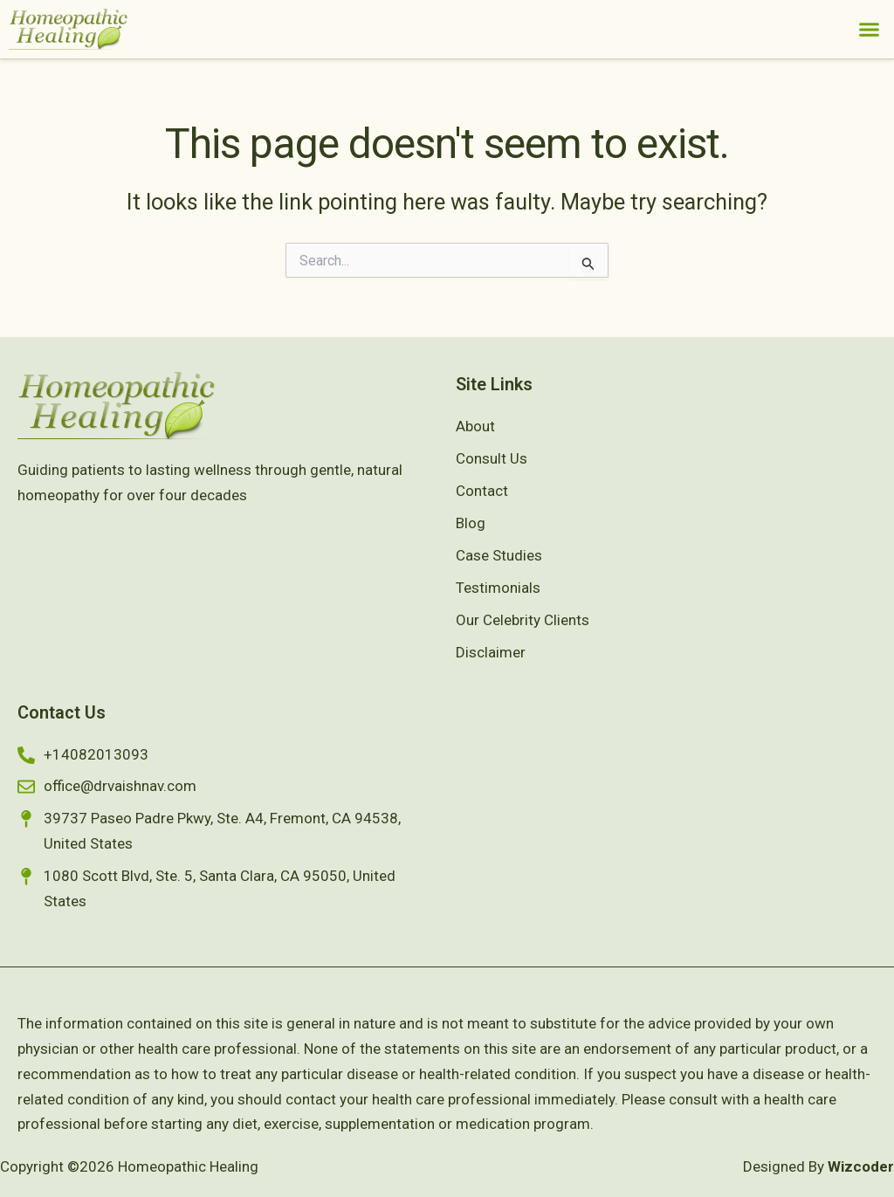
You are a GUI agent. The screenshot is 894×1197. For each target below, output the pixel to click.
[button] (869, 29)
